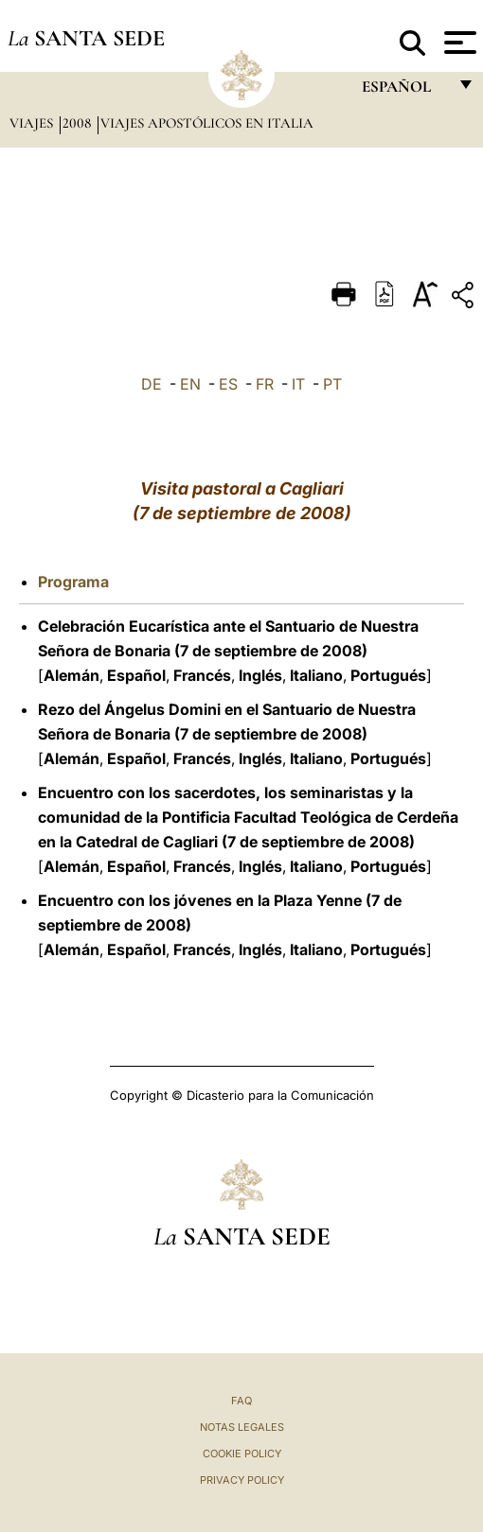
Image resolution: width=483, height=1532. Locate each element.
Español (136, 675)
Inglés (260, 675)
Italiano (316, 675)
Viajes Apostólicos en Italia (206, 122)
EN (190, 383)
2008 (79, 122)
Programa (73, 581)
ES (228, 383)
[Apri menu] (457, 42)
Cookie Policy (242, 1453)
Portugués (388, 675)
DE (151, 383)
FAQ (241, 1400)
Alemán (71, 675)
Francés (202, 675)
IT (298, 383)
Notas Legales (242, 1427)
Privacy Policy (242, 1480)
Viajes (33, 122)
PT (332, 383)
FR (265, 383)
